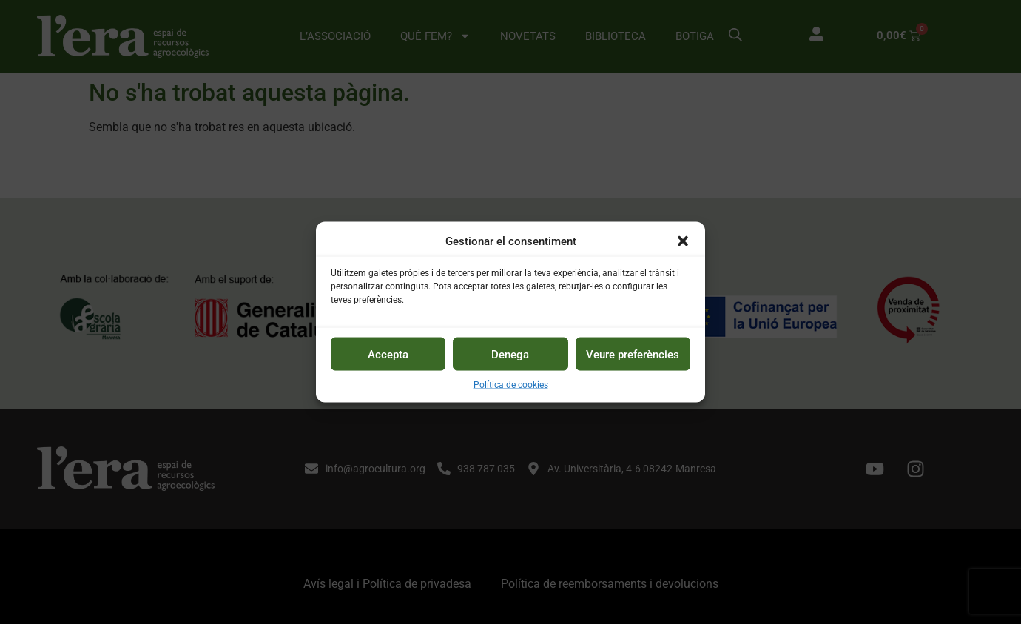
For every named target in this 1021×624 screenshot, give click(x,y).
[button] (682, 240)
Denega (510, 353)
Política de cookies (511, 385)
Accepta (388, 353)
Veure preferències (632, 353)
